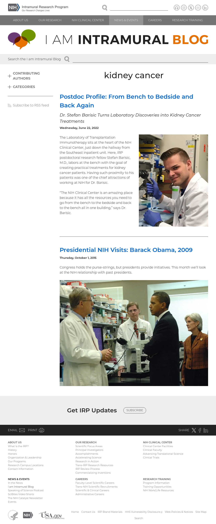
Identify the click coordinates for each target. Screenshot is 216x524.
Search (138, 518)
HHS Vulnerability (144, 511)
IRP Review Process (87, 468)
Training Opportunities (157, 486)
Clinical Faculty (152, 449)
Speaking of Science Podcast (26, 490)
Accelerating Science (88, 457)
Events (12, 501)
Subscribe (134, 410)
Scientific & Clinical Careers (92, 490)
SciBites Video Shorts (21, 494)
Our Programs (17, 461)
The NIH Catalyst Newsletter (25, 498)
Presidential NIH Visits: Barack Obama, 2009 (126, 249)
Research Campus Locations (25, 465)
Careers (155, 20)
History (12, 449)
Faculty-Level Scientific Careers (94, 482)
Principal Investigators (89, 449)
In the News (15, 482)
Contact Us (88, 511)
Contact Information (20, 468)
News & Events (126, 20)
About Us (20, 20)
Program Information (156, 482)
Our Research (50, 20)
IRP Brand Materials (110, 511)
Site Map (200, 511)
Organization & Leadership (24, 457)
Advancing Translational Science (163, 453)
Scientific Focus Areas (88, 446)
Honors (12, 453)
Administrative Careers (89, 494)
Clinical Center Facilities (158, 446)
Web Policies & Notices (179, 511)
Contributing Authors (26, 75)
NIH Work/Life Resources (158, 490)
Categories (24, 87)
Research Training (187, 20)
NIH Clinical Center (88, 20)
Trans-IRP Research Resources (94, 465)
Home (75, 511)
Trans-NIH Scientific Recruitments (96, 486)
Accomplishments (86, 453)
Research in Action (87, 461)
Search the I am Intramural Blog (34, 59)
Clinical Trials (151, 457)
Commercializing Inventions (93, 472)
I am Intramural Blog (21, 486)
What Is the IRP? (18, 446)
